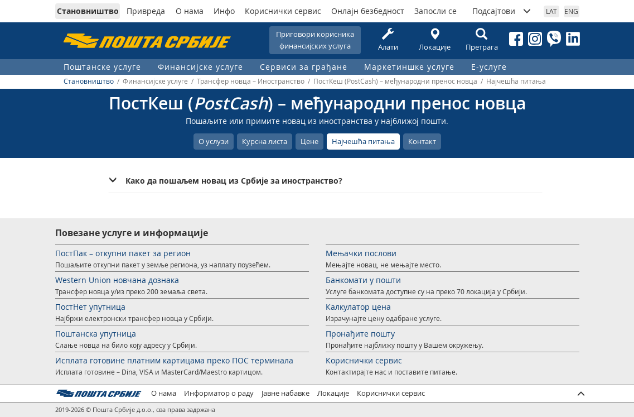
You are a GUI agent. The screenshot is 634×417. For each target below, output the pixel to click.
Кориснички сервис (283, 11)
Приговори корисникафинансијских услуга (315, 40)
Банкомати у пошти (363, 280)
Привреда (146, 11)
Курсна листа (264, 141)
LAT (551, 11)
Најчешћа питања (363, 141)
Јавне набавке (285, 393)
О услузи (214, 141)
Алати (388, 40)
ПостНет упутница (90, 306)
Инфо (224, 11)
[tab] (325, 181)
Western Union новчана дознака (117, 280)
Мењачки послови (361, 253)
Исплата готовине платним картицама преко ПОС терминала (174, 360)
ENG (571, 11)
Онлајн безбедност (367, 11)
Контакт (422, 141)
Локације (435, 40)
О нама (190, 11)
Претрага (481, 40)
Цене (309, 141)
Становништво (88, 11)
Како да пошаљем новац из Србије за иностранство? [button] (233, 180)
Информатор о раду (219, 393)
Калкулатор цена (358, 306)
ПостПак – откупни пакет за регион (123, 253)
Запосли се (435, 11)
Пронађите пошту (360, 333)
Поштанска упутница (95, 333)
